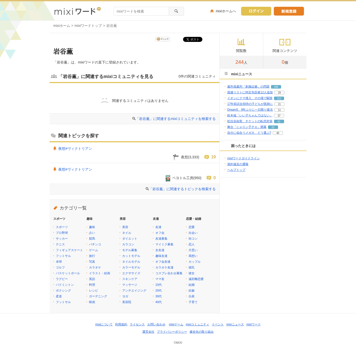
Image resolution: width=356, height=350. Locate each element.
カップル (195, 261)
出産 (192, 296)
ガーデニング (98, 296)
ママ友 (159, 279)
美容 (125, 227)
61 (279, 121)
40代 (158, 302)
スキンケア (129, 279)
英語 (92, 279)
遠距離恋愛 (196, 279)
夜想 (184, 157)
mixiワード (253, 324)
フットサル (63, 256)
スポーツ (62, 227)
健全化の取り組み (202, 331)
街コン (193, 238)
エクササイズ (131, 273)
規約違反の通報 (237, 164)
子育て (193, 302)
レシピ (93, 290)
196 (276, 87)
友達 (158, 227)
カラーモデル (131, 267)
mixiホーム (61, 26)
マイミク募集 (164, 244)
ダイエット (129, 238)
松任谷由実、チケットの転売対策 (250, 121)
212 (279, 98)
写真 (92, 261)
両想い (193, 256)
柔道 (59, 296)
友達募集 (161, 238)
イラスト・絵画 (99, 273)
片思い (193, 250)
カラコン (128, 244)
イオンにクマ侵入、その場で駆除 (250, 98)
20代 (158, 290)
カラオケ (95, 267)
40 (277, 133)
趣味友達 (161, 256)
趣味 (92, 227)
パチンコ (95, 244)
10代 (158, 285)
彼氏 (192, 267)
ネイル (126, 233)
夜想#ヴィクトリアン (75, 149)
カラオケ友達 (164, 267)
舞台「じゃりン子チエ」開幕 (246, 127)
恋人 (192, 244)
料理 (92, 285)
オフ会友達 (162, 261)
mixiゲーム (176, 324)
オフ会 (159, 233)
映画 (92, 302)
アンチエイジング (134, 290)
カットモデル (131, 256)
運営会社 (148, 331)
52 (273, 127)
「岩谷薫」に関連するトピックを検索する (182, 189)
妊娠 (192, 290)
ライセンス (137, 324)
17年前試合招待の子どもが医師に (250, 104)
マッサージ (129, 285)
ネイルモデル (131, 261)
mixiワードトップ (88, 26)
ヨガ (125, 296)
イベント (218, 324)
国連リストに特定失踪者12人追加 (250, 92)
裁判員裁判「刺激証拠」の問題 (248, 86)
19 (213, 157)
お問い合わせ (156, 324)
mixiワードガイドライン (243, 158)
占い (92, 233)
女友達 (159, 250)
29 (279, 92)
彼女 (192, 273)
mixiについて (104, 324)
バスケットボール (68, 273)
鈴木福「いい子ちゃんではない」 (250, 115)
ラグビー (62, 279)
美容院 (126, 302)
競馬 (92, 238)
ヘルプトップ (236, 170)
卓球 (59, 261)
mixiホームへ (226, 11)
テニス (60, 244)
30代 (158, 296)
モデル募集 (129, 250)
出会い (193, 233)
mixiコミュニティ (197, 324)
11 (279, 110)
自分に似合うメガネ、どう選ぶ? (249, 132)
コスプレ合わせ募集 (169, 273)
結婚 (192, 285)
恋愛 (192, 227)
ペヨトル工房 (182, 178)
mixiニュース (235, 324)
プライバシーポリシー (172, 331)
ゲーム (93, 250)
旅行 (92, 256)
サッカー (62, 238)
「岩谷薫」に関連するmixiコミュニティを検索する (176, 119)
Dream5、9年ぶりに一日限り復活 (250, 109)
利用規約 (121, 324)
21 (279, 104)
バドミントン (65, 285)
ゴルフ (60, 267)
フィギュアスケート (69, 250)
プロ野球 (62, 233)
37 (279, 115)
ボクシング (63, 290)
